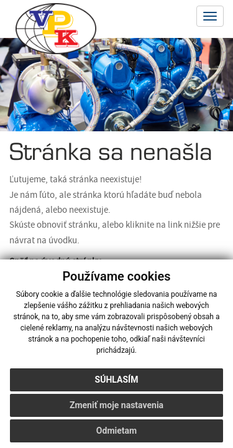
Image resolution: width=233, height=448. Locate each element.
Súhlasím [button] (117, 380)
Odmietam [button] (116, 431)
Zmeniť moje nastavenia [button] (116, 405)
